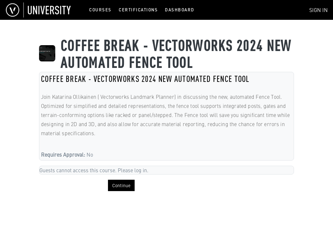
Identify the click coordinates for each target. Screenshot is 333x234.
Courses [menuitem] (100, 9)
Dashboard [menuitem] (179, 9)
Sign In (318, 9)
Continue (121, 185)
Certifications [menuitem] (138, 9)
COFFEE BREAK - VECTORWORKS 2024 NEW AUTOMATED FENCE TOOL (145, 78)
